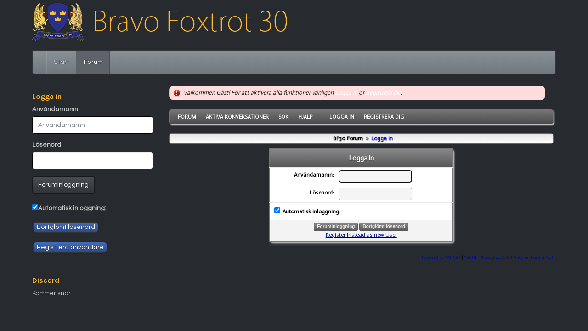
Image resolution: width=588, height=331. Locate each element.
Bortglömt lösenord (66, 227)
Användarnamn (55, 109)
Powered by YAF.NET (441, 257)
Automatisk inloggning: (72, 208)
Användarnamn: (314, 174)
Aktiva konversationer (237, 117)
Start (61, 62)
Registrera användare (70, 247)
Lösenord (46, 145)
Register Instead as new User (361, 235)
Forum (97, 61)
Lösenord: (322, 192)
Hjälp (305, 117)
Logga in (346, 92)
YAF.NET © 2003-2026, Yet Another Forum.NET (509, 257)
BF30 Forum (348, 138)
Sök (283, 117)
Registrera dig (383, 92)
